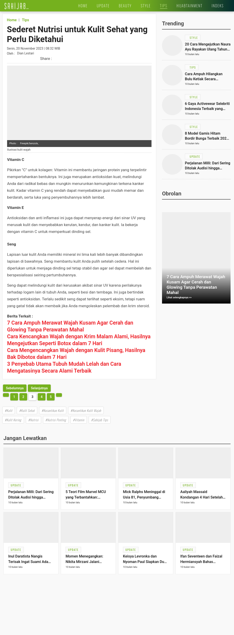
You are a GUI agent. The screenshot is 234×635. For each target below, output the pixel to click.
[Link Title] (16, 5)
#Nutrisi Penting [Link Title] (55, 419)
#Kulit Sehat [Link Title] (27, 410)
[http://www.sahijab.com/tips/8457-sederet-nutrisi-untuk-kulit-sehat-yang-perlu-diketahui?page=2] (15, 388)
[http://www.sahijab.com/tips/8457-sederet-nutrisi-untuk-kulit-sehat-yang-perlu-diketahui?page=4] (39, 388)
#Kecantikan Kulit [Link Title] (53, 410)
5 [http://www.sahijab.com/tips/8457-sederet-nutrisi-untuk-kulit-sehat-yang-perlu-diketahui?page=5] (51, 397)
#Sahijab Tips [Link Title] (99, 419)
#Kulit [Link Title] (8, 410)
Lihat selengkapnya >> (179, 297)
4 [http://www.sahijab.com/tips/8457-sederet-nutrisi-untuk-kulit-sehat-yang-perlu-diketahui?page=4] (42, 397)
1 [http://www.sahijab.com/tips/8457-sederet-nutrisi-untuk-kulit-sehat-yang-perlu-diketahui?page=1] (14, 397)
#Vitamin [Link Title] (78, 419)
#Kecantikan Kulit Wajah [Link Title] (86, 410)
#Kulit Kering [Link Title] (13, 419)
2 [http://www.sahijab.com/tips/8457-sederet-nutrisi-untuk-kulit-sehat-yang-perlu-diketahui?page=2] (23, 397)
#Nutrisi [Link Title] (33, 419)
